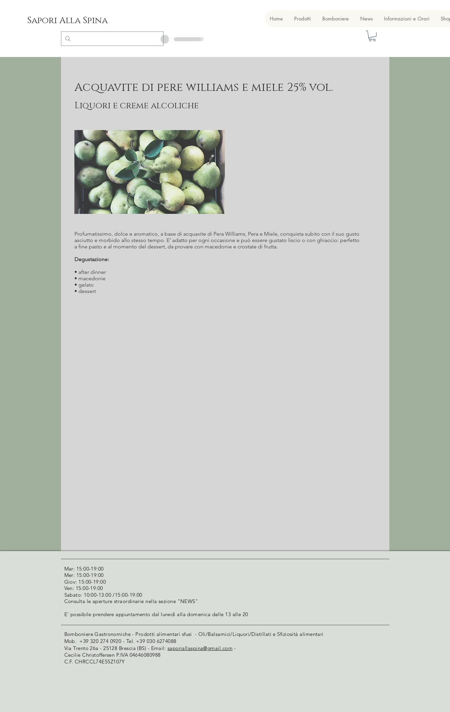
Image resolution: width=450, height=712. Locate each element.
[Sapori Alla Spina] (67, 20)
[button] (372, 36)
